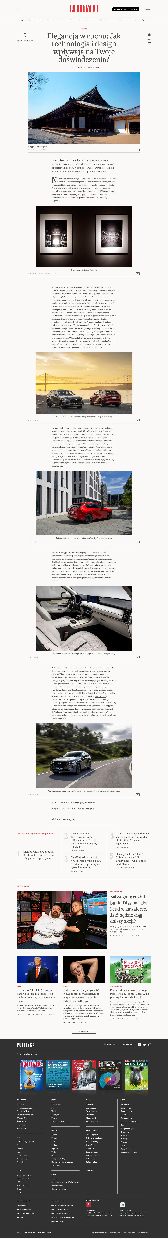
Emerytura (55, 1116)
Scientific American (25, 1116)
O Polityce (20, 1219)
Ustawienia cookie (58, 1223)
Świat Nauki (22, 1122)
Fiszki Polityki (125, 1211)
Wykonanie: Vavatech (115, 1234)
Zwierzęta (125, 1133)
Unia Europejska (23, 1180)
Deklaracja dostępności (60, 1214)
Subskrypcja (127, 1045)
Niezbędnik (21, 1129)
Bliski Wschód (22, 1186)
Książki (54, 1136)
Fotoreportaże (126, 1112)
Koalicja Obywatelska (25, 1142)
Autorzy (124, 1140)
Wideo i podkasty (106, 21)
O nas (123, 1146)
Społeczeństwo (127, 1119)
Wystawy (55, 1149)
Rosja (19, 1190)
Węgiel (54, 1112)
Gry (52, 1156)
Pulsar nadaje (91, 1163)
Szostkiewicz (91, 1112)
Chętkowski (91, 1119)
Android (92, 1211)
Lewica (20, 1149)
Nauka (81, 21)
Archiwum (125, 1136)
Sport (123, 1126)
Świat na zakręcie (93, 1142)
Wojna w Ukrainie (24, 1176)
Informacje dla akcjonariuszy (62, 1219)
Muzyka (54, 1139)
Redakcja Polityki (23, 1202)
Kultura (71, 21)
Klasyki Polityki (127, 1129)
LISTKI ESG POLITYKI (60, 1122)
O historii (90, 1149)
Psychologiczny (92, 1153)
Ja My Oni (21, 1126)
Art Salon (55, 1166)
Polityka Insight (29, 1234)
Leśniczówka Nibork (44, 1234)
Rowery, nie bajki (93, 1156)
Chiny (19, 1193)
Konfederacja (22, 1160)
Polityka (20, 1105)
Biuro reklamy (22, 1206)
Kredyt (54, 1119)
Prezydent (21, 1163)
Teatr (53, 1153)
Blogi (92, 21)
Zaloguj (146, 9)
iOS (87, 1211)
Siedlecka (90, 1105)
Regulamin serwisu (58, 1202)
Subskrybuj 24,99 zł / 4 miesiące (125, 9)
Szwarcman (91, 1109)
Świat (49, 21)
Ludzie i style (126, 1109)
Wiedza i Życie (23, 1119)
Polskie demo (91, 1160)
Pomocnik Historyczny (26, 1112)
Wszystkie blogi (92, 1122)
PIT (52, 1109)
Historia (124, 1116)
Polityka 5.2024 (58, 810)
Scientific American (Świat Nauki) (65, 1183)
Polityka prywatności (59, 1210)
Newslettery (126, 1105)
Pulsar (54, 1180)
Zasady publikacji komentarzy (62, 1206)
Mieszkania (56, 1105)
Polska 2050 (22, 1156)
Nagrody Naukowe (58, 1190)
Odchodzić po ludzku (129, 1122)
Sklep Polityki (126, 1150)
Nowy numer (28, 21)
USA (18, 1183)
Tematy (124, 1143)
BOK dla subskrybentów (26, 1214)
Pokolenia (122, 21)
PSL (18, 1153)
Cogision (98, 1234)
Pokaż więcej (84, 1033)
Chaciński (90, 1116)
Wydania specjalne (24, 1109)
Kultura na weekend (94, 1139)
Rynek (59, 21)
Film (53, 1142)
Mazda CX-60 (65, 688)
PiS (18, 1146)
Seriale (54, 1146)
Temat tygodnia (92, 1136)
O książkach (91, 1146)
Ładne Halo (104, 1234)
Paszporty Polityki (59, 1160)
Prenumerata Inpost (110, 1045)
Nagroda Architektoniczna (62, 1163)
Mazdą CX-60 (74, 553)
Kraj (39, 21)
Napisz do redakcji (24, 1210)
